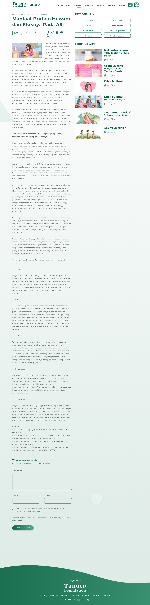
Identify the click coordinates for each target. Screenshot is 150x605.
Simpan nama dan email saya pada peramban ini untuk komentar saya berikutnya (41, 510)
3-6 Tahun (117, 21)
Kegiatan (112, 5)
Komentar (18, 470)
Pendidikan (88, 31)
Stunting (17, 32)
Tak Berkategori (117, 36)
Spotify (87, 600)
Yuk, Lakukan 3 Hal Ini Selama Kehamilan (117, 113)
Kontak (122, 5)
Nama (16, 495)
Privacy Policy (56, 518)
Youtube (78, 600)
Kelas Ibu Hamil (113, 81)
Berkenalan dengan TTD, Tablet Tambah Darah (116, 53)
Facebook (65, 600)
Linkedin (83, 600)
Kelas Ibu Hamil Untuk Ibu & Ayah (114, 98)
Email (48, 495)
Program (69, 5)
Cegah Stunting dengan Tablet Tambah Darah (113, 68)
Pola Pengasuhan (117, 31)
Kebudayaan (117, 26)
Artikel (79, 5)
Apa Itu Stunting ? (115, 128)
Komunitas (89, 5)
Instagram (74, 600)
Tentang (59, 5)
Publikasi (101, 5)
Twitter (69, 600)
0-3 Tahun (88, 21)
